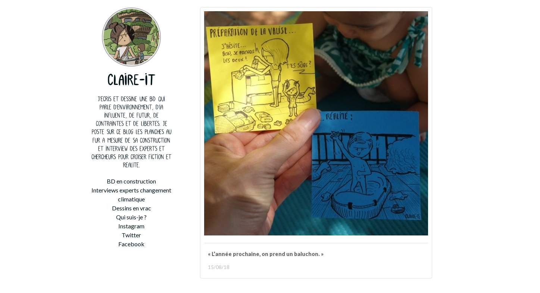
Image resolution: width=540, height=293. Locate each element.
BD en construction (131, 181)
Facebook (131, 243)
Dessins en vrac (131, 208)
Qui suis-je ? (131, 216)
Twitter (131, 234)
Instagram (131, 225)
